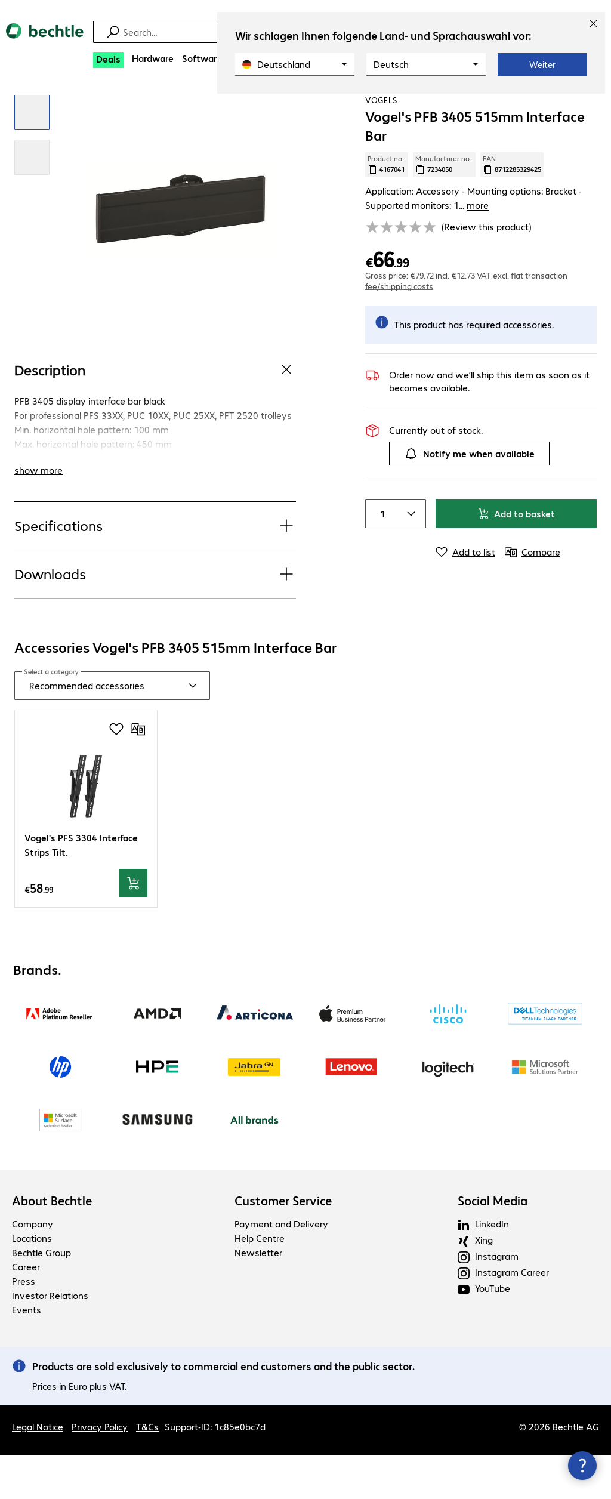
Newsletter (258, 1296)
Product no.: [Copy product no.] (387, 207)
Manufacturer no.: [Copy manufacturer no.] (444, 207)
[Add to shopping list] (563, 106)
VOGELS (381, 142)
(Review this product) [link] (487, 269)
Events (26, 1353)
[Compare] (587, 106)
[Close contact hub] (582, 1465)
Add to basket (516, 556)
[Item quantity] (380, 556)
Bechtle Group (41, 1296)
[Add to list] (465, 594)
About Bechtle (52, 1244)
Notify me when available (469, 496)
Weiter (542, 64)
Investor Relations (50, 1339)
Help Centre (259, 1281)
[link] (387, 108)
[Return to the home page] (45, 41)
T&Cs (147, 1470)
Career (26, 1310)
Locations (32, 1281)
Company (32, 1267)
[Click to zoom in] (32, 155)
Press (23, 1324)
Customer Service (283, 1244)
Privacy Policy (100, 1470)
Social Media (492, 1244)
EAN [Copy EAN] (512, 207)
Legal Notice (37, 1470)
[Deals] (108, 60)
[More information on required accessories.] (509, 367)
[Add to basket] (133, 926)
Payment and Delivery (281, 1267)
